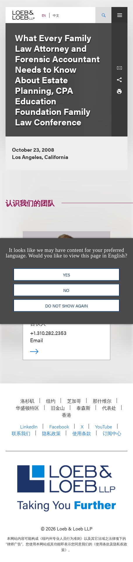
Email (36, 340)
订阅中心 (112, 433)
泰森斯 (83, 407)
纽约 (50, 400)
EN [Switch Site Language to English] (44, 15)
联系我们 (21, 433)
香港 (66, 414)
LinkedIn (29, 426)
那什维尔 (102, 400)
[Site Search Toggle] (103, 15)
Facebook (59, 426)
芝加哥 (74, 400)
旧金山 (58, 407)
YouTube (103, 426)
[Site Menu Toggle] (119, 15)
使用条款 (81, 433)
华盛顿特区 (27, 407)
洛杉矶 (27, 400)
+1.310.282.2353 (48, 332)
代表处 (109, 407)
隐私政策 (51, 433)
